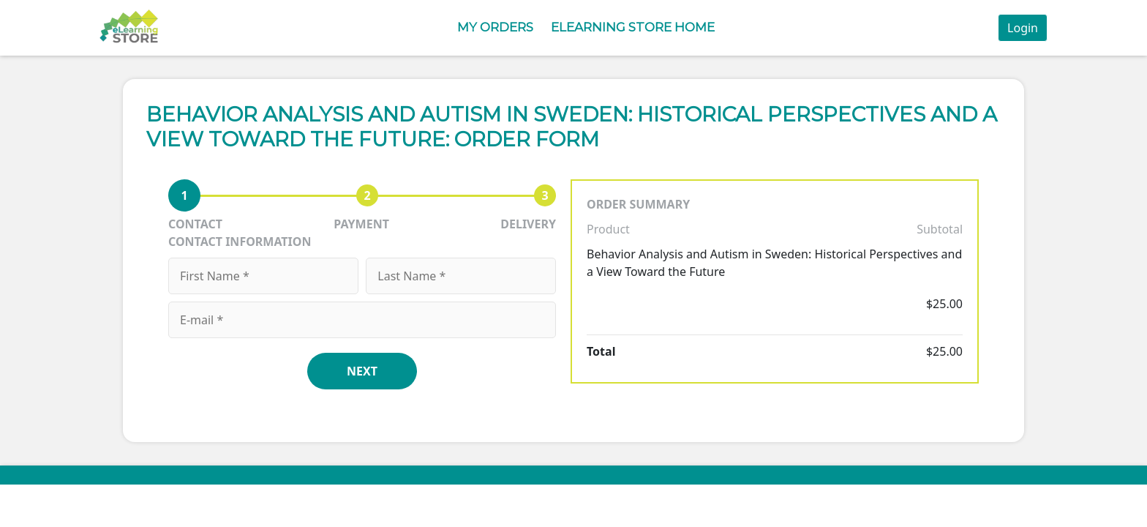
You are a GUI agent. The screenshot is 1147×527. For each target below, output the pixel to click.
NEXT (362, 371)
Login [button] (1022, 28)
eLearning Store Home (633, 27)
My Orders (495, 27)
